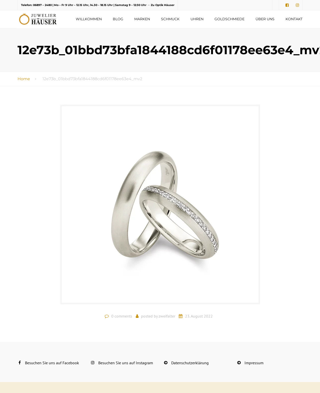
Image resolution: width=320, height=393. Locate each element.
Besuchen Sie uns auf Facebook (52, 362)
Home (24, 78)
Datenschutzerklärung (190, 362)
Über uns (265, 19)
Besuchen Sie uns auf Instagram (125, 362)
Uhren (197, 19)
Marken (142, 19)
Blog (118, 19)
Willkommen (89, 19)
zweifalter (166, 316)
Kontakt (294, 19)
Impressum (254, 362)
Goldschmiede (229, 19)
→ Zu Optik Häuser (160, 5)
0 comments (121, 316)
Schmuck (170, 19)
